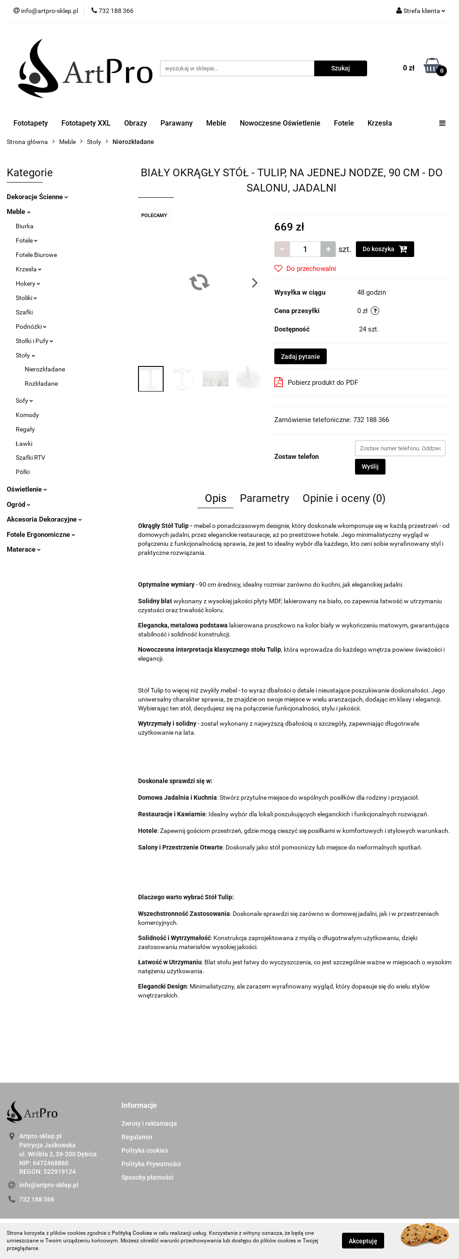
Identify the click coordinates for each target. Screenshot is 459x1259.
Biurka (25, 226)
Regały (25, 429)
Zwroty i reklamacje (149, 1123)
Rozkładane (41, 383)
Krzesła (380, 123)
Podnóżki (31, 326)
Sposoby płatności (147, 1177)
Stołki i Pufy (34, 340)
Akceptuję (363, 1241)
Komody (27, 414)
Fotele (344, 123)
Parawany (176, 123)
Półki (23, 471)
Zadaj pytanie (300, 356)
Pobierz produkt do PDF (316, 382)
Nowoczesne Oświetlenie (280, 123)
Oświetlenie (27, 489)
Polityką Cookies (132, 1233)
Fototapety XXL (86, 123)
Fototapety (30, 123)
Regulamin (136, 1137)
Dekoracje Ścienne (37, 197)
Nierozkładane (45, 369)
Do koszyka (385, 248)
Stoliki (26, 297)
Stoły (25, 355)
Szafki (24, 312)
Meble (216, 123)
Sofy (24, 400)
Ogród (18, 505)
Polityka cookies (144, 1150)
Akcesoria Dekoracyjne (44, 519)
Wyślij (370, 466)
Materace (24, 549)
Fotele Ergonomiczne (41, 535)
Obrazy (135, 123)
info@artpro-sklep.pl (48, 1185)
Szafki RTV (30, 457)
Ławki (24, 443)
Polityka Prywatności (151, 1164)
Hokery (28, 283)
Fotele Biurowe (36, 254)
